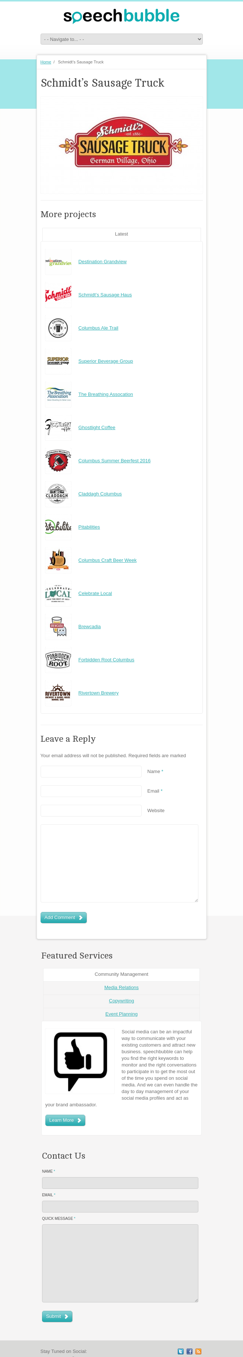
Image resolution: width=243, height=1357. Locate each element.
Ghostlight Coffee (97, 427)
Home (46, 62)
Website (156, 810)
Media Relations (121, 987)
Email (155, 791)
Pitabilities (89, 527)
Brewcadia (90, 626)
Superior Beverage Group (106, 361)
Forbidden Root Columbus (107, 659)
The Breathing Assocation (106, 394)
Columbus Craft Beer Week (108, 560)
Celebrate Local (95, 593)
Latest (121, 234)
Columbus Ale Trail (98, 328)
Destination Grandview (103, 261)
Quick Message (59, 1219)
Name (155, 771)
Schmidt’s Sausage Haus (105, 295)
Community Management (121, 974)
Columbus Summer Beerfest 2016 (115, 460)
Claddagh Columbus (100, 494)
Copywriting (121, 1000)
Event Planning (121, 1014)
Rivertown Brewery (99, 693)
